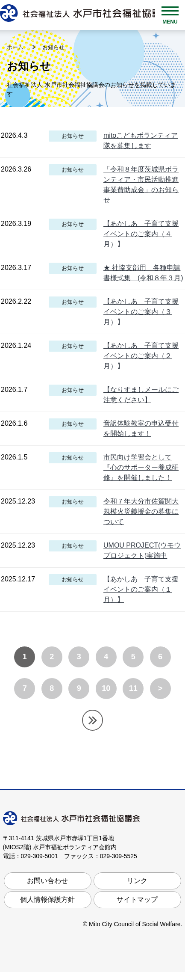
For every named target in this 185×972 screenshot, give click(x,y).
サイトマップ (137, 899)
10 (106, 688)
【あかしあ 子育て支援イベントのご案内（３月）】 (141, 312)
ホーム (16, 47)
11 (133, 688)
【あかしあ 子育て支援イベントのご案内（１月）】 (141, 589)
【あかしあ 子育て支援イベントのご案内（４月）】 (141, 234)
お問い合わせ (47, 880)
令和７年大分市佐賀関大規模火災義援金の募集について (141, 511)
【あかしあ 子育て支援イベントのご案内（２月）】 (141, 356)
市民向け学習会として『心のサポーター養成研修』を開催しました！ (141, 467)
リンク (137, 880)
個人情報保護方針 (47, 899)
